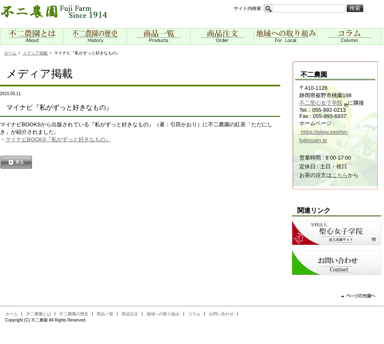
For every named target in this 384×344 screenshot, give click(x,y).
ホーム (10, 53)
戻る (16, 163)
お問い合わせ (221, 314)
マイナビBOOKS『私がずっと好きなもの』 (58, 139)
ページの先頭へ (361, 299)
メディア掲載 (35, 53)
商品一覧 (105, 314)
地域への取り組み (163, 314)
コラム (194, 314)
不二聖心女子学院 (320, 103)
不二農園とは (38, 314)
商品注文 (130, 314)
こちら (340, 175)
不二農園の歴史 (73, 314)
